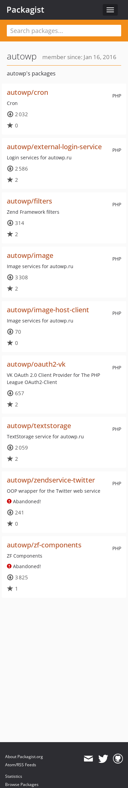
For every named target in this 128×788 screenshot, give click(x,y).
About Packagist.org (24, 756)
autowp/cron (27, 92)
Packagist (25, 9)
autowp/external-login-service (54, 146)
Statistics (13, 776)
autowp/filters (29, 201)
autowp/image (30, 255)
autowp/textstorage (39, 425)
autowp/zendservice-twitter (51, 480)
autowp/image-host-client (48, 309)
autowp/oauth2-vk (36, 364)
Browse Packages (22, 784)
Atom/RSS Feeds (20, 765)
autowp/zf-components (44, 544)
